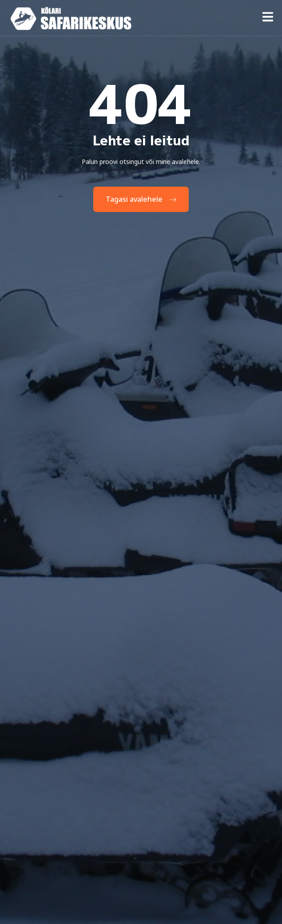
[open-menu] (267, 18)
